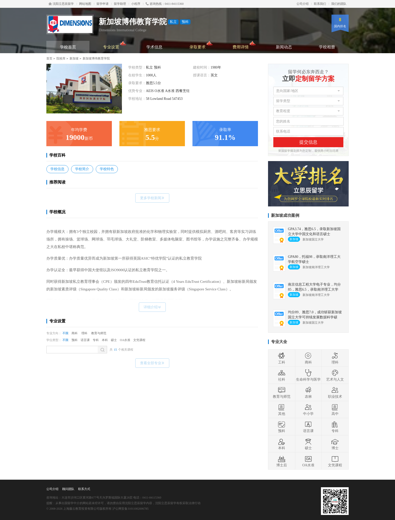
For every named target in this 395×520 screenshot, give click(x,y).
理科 (84, 333)
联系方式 (84, 489)
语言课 (85, 340)
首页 (49, 58)
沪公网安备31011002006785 (130, 508)
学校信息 (57, 169)
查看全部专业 (152, 363)
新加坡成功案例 (285, 215)
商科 (75, 333)
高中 (335, 410)
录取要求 (201, 45)
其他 (281, 410)
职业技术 (335, 392)
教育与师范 (98, 333)
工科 (281, 358)
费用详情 (244, 45)
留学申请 (102, 4)
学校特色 (107, 169)
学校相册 (327, 47)
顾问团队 (68, 489)
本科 (105, 340)
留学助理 (120, 4)
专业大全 (279, 342)
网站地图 (85, 4)
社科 (281, 375)
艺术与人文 (335, 375)
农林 (308, 392)
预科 (75, 340)
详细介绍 (152, 307)
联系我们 (320, 4)
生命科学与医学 (308, 375)
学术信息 (154, 47)
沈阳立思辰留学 (61, 4)
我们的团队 (338, 4)
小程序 (135, 4)
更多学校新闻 (152, 198)
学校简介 (82, 169)
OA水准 (125, 340)
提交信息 (308, 142)
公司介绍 (303, 4)
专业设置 (114, 45)
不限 (65, 333)
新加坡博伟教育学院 (96, 58)
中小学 (308, 410)
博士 (335, 444)
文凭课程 (139, 340)
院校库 (60, 58)
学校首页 (68, 47)
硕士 (114, 340)
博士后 (281, 461)
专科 (96, 340)
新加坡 (74, 58)
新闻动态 (284, 47)
